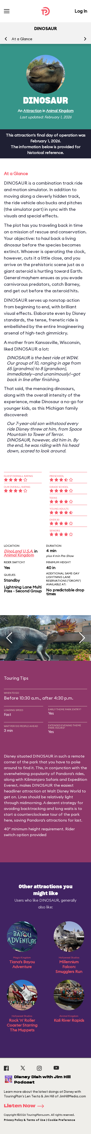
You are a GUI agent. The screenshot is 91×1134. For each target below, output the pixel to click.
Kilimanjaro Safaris (41, 779)
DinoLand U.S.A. (18, 551)
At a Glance (22, 39)
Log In (80, 11)
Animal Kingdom (60, 110)
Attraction (32, 110)
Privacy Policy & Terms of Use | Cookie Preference (39, 1120)
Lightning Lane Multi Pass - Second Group (23, 589)
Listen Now (25, 1106)
